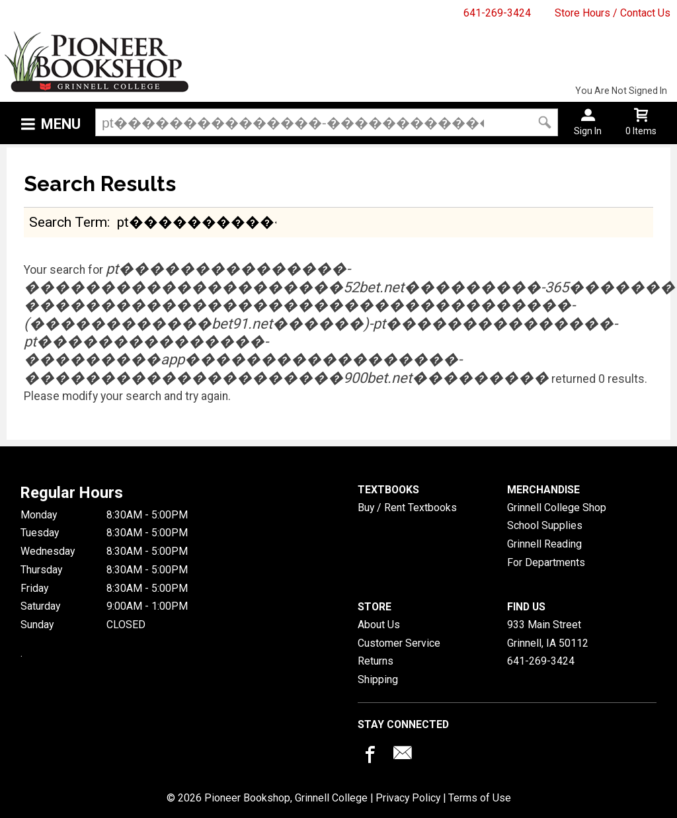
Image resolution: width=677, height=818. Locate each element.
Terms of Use (479, 798)
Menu (61, 124)
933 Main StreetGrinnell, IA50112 (547, 633)
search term (68, 222)
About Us (379, 624)
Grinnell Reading (544, 544)
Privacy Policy (408, 798)
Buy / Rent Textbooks (407, 507)
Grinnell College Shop (556, 507)
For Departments (546, 562)
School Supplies (544, 525)
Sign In (588, 131)
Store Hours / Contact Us (612, 13)
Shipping (378, 679)
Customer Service (399, 643)
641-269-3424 (497, 13)
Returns (375, 661)
